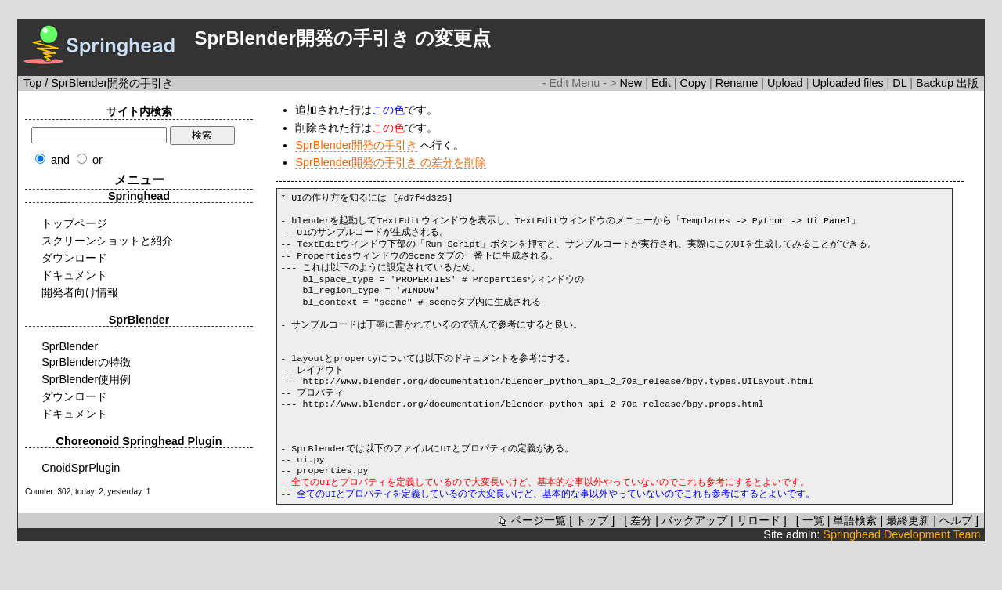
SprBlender (69, 346)
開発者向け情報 (79, 292)
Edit (662, 83)
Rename (738, 83)
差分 (641, 562)
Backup (936, 83)
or (97, 160)
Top (32, 83)
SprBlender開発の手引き (356, 145)
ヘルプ (955, 562)
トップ (591, 562)
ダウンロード (74, 258)
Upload (786, 83)
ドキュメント (74, 275)
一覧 (813, 562)
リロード (758, 562)
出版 (968, 83)
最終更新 (908, 562)
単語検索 (855, 562)
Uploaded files (849, 83)
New (632, 83)
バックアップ (694, 562)
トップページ (74, 223)
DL (901, 83)
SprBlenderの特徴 (86, 362)
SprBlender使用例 (86, 379)
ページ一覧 (531, 562)
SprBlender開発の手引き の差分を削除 (390, 162)
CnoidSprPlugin (80, 468)
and (60, 160)
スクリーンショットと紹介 (107, 240)
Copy (695, 83)
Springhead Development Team (901, 576)
